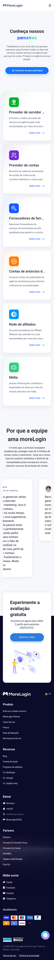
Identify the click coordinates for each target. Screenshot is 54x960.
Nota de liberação (11, 733)
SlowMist (7, 853)
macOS (9, 809)
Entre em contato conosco (14, 711)
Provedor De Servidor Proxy (15, 843)
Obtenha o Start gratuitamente (27, 636)
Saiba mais (37, 133)
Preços (6, 727)
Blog (5, 756)
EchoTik (6, 864)
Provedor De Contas (12, 848)
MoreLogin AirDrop (11, 716)
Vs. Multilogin (9, 772)
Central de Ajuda (10, 761)
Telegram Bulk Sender (12, 859)
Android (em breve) (14, 814)
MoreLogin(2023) (14, 820)
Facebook (10, 888)
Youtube (10, 893)
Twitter (9, 882)
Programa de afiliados (12, 767)
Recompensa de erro (12, 738)
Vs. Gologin (8, 778)
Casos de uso (9, 722)
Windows (10, 803)
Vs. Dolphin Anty (10, 783)
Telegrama (11, 899)
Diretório (7, 837)
